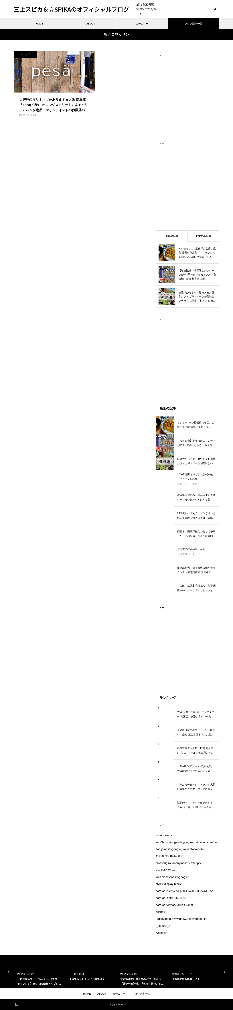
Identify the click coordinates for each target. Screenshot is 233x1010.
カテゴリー (142, 23)
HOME (39, 23)
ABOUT (90, 23)
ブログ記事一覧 (193, 23)
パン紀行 (25, 54)
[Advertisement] (187, 101)
